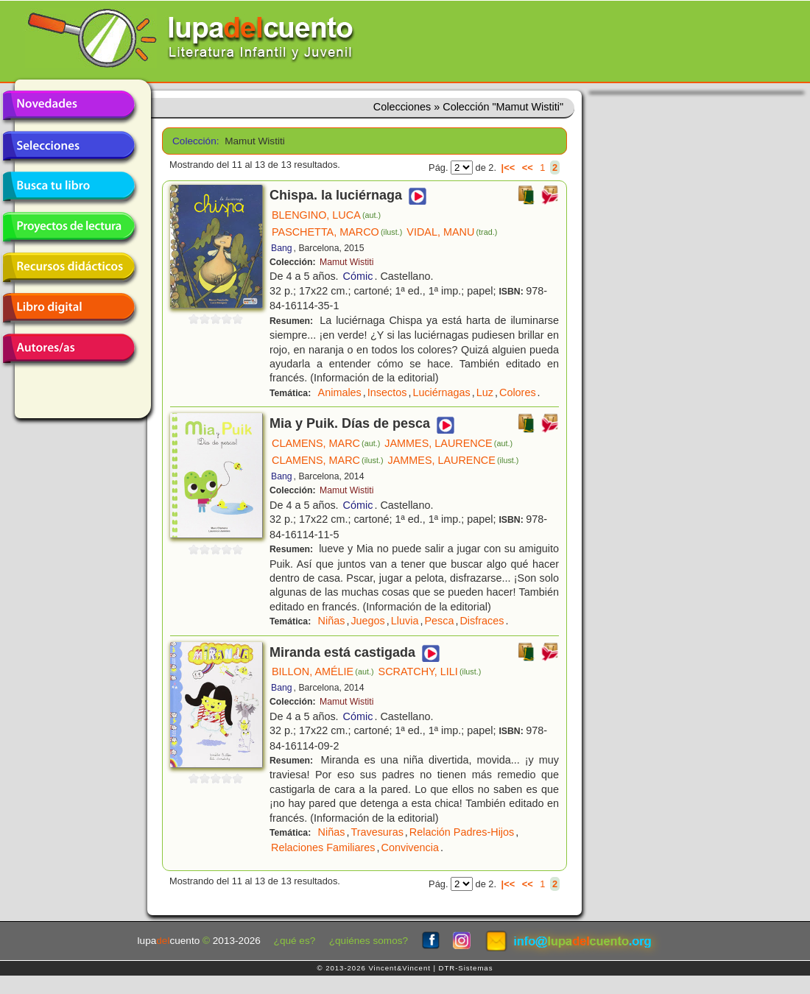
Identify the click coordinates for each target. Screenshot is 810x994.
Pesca (439, 621)
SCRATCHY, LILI (430, 671)
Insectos (387, 392)
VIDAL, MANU (451, 232)
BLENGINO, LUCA (326, 215)
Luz (484, 392)
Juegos (367, 621)
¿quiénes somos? (368, 940)
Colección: (193, 141)
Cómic (358, 276)
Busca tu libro (68, 186)
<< (527, 167)
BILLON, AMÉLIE (323, 671)
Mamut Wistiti (346, 262)
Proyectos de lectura (68, 227)
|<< (508, 167)
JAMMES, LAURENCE (448, 443)
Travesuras (377, 832)
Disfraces (481, 621)
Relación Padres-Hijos (461, 832)
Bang (281, 248)
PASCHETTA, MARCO (337, 232)
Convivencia (410, 847)
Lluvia (405, 621)
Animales (340, 392)
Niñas (331, 621)
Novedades (68, 105)
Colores (517, 392)
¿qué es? (295, 940)
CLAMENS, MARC (326, 443)
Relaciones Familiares (323, 847)
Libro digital (68, 307)
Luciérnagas (441, 392)
